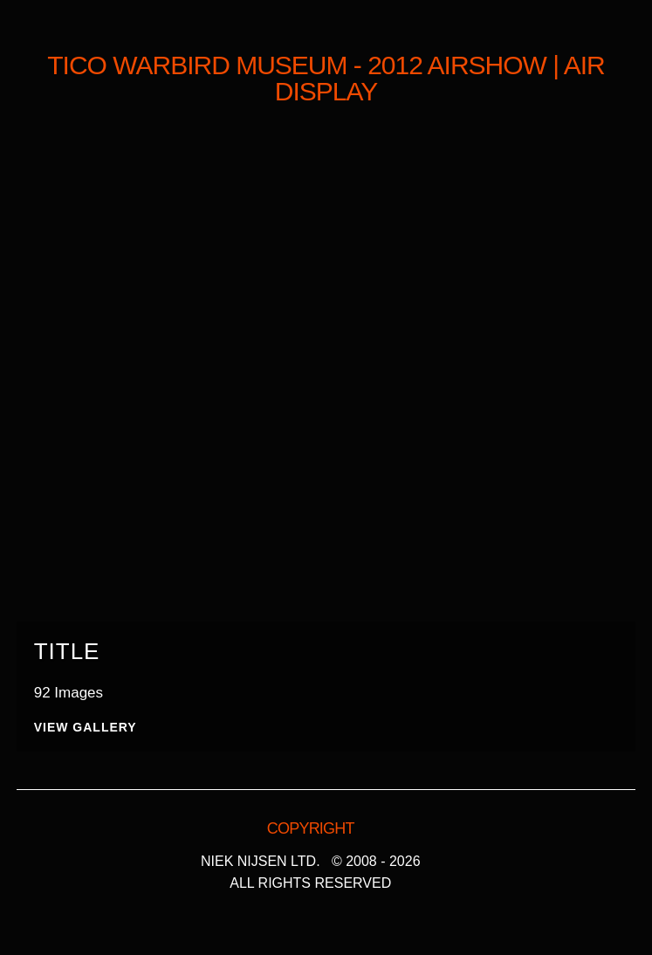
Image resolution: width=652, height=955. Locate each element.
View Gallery (85, 727)
